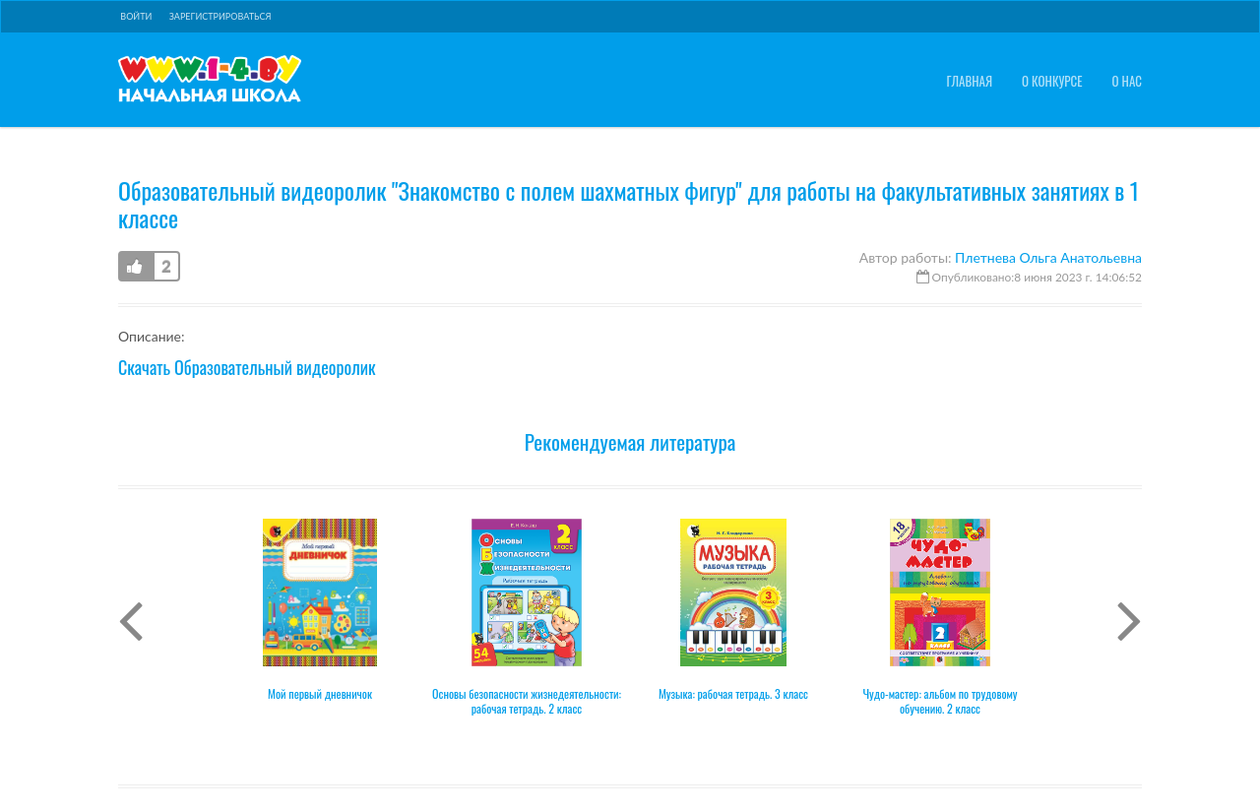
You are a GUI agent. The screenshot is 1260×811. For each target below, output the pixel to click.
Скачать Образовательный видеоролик (247, 367)
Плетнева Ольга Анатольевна (1048, 257)
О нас (1127, 81)
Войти (136, 16)
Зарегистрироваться (220, 16)
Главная (969, 81)
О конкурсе (1052, 81)
